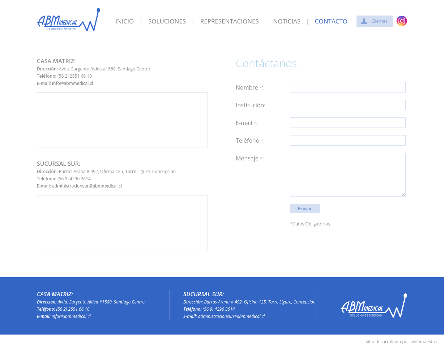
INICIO (124, 21)
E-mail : (247, 123)
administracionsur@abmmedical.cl (87, 186)
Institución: (251, 105)
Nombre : (250, 87)
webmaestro (424, 342)
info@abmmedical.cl (72, 83)
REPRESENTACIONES (229, 21)
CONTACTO (331, 21)
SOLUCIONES (167, 21)
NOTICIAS (286, 21)
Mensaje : (250, 158)
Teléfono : (250, 141)
